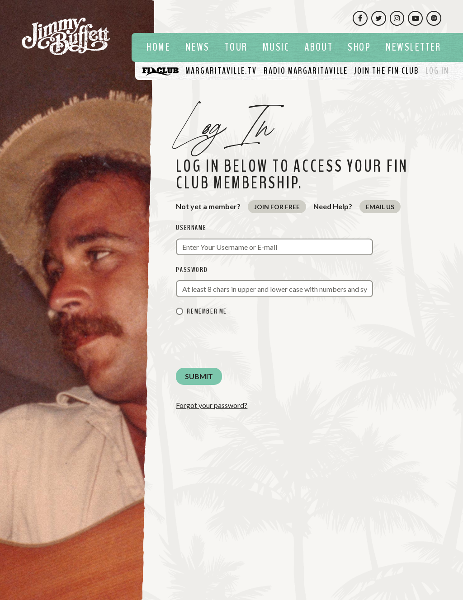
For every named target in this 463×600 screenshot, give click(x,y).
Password (192, 270)
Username (191, 228)
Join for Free (277, 207)
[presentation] (244, 343)
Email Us (380, 207)
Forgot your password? (211, 405)
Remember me (207, 311)
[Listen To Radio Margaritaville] (306, 71)
